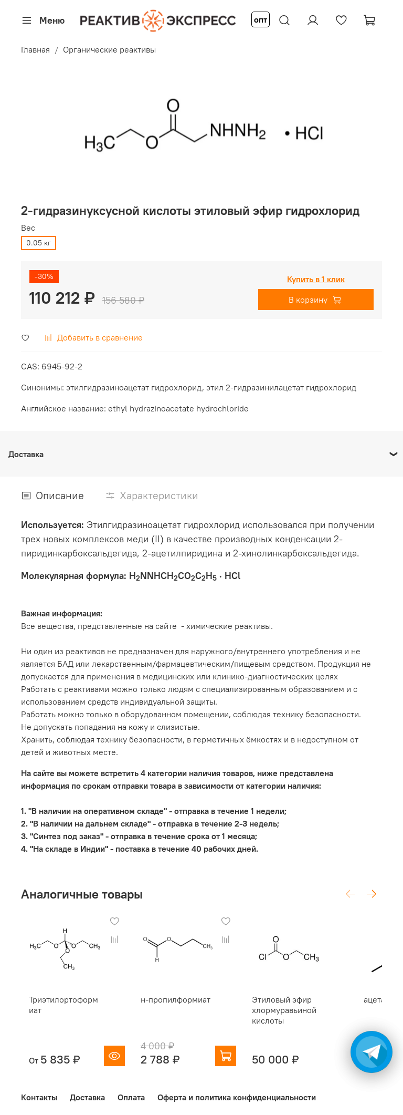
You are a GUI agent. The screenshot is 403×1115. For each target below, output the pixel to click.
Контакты (39, 1090)
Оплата (131, 1090)
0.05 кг (38, 242)
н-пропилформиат (177, 997)
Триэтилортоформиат (73, 997)
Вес (28, 228)
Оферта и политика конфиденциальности (236, 1090)
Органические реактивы (109, 49)
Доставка (87, 1090)
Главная (35, 49)
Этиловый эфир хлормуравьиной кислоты (283, 1002)
